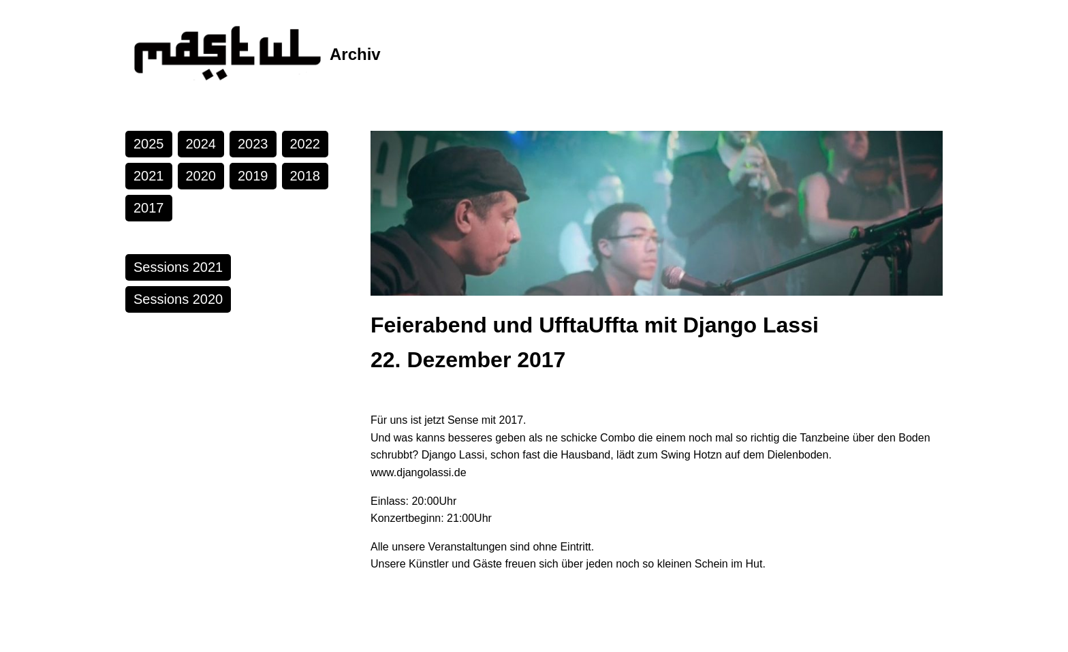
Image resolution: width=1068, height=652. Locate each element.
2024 (201, 143)
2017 (149, 207)
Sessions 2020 (178, 299)
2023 (253, 143)
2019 (253, 175)
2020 (201, 175)
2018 (305, 175)
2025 (149, 143)
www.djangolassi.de (419, 472)
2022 (305, 143)
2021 (149, 175)
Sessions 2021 (178, 267)
